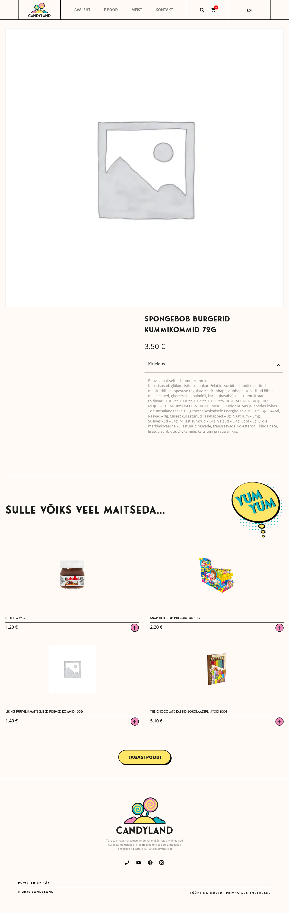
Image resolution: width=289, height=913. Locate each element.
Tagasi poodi (144, 757)
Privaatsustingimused (248, 893)
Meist (136, 10)
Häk (46, 883)
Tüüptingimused (206, 893)
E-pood (111, 10)
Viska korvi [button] (135, 628)
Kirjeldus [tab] (156, 363)
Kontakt (164, 10)
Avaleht (82, 10)
